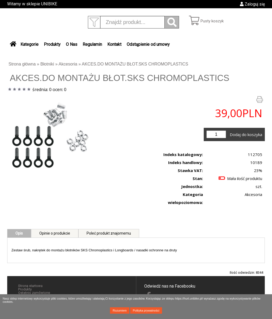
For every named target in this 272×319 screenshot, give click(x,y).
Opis (19, 233)
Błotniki (47, 64)
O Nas (71, 44)
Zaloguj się (252, 4)
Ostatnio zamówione (34, 293)
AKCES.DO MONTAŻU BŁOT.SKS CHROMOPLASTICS (135, 64)
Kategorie (29, 44)
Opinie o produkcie (54, 233)
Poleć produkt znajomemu (109, 233)
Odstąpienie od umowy (148, 44)
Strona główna (22, 64)
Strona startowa (30, 286)
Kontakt (114, 44)
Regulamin (92, 44)
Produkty (52, 44)
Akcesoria (68, 64)
